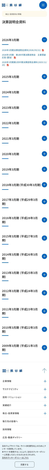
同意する (24, 464)
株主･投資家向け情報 (13, 14)
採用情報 (7, 429)
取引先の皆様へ (10, 421)
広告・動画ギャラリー (12, 437)
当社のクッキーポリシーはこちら (15, 457)
